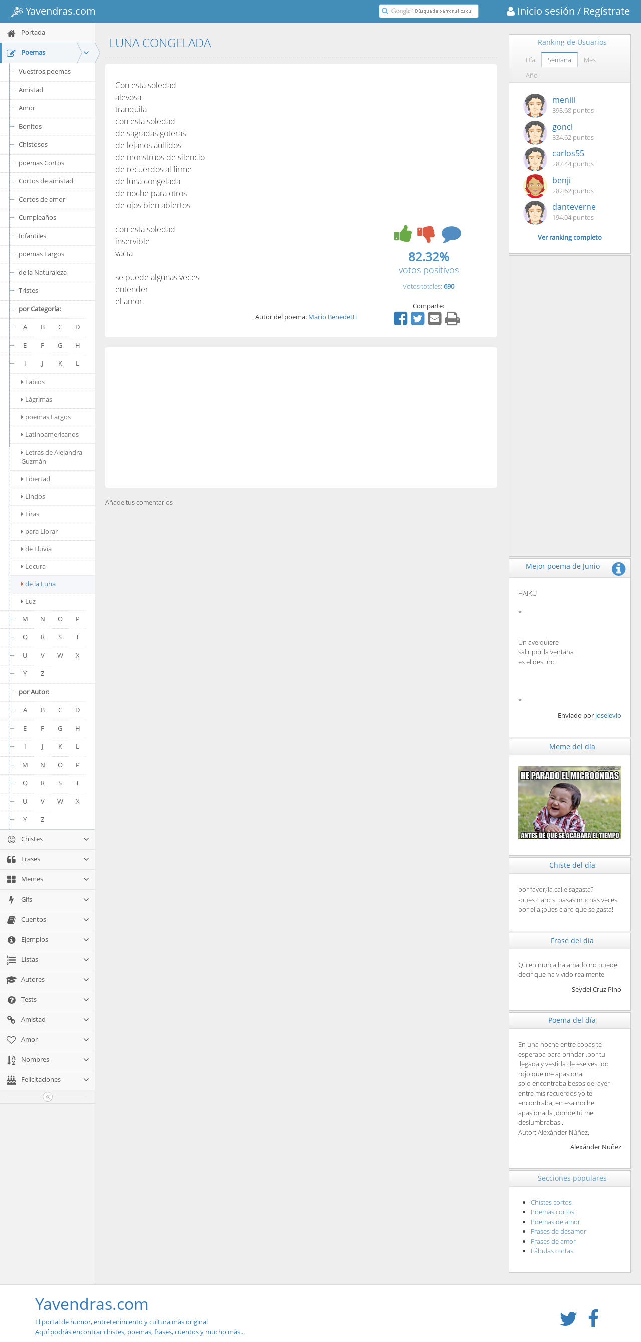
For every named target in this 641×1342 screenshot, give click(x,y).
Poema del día (572, 1020)
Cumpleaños (37, 217)
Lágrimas (36, 399)
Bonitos (30, 126)
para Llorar (39, 531)
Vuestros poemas (45, 71)
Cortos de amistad (46, 180)
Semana (559, 59)
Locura (33, 566)
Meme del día (572, 746)
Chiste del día (572, 865)
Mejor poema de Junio (563, 566)
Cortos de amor (42, 199)
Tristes (28, 290)
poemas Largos (41, 253)
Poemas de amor (555, 1221)
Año (532, 75)
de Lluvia (36, 548)
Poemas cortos (552, 1211)
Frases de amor (553, 1241)
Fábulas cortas (552, 1250)
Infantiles (32, 235)
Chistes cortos (551, 1202)
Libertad (35, 478)
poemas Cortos (41, 162)
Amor (27, 107)
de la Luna (38, 583)
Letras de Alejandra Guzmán (51, 457)
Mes (590, 59)
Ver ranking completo (570, 237)
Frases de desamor (558, 1231)
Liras (30, 513)
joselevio (608, 715)
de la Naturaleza (43, 272)
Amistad (31, 89)
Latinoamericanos (50, 434)
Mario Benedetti (332, 316)
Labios (33, 381)
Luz (28, 601)
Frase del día (572, 940)
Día (530, 59)
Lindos (33, 496)
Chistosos (33, 144)
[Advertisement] (301, 417)
